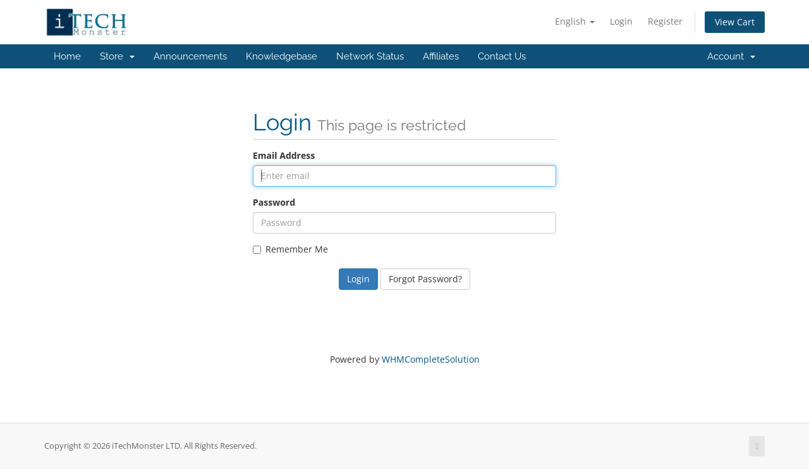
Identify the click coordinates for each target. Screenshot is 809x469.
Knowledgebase (281, 56)
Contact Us (502, 56)
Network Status (370, 56)
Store (117, 56)
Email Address (284, 155)
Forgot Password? (425, 279)
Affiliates (441, 56)
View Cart (735, 22)
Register (665, 21)
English (575, 21)
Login (621, 21)
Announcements (190, 56)
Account (731, 56)
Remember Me (290, 249)
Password (274, 202)
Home (67, 56)
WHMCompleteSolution (431, 359)
